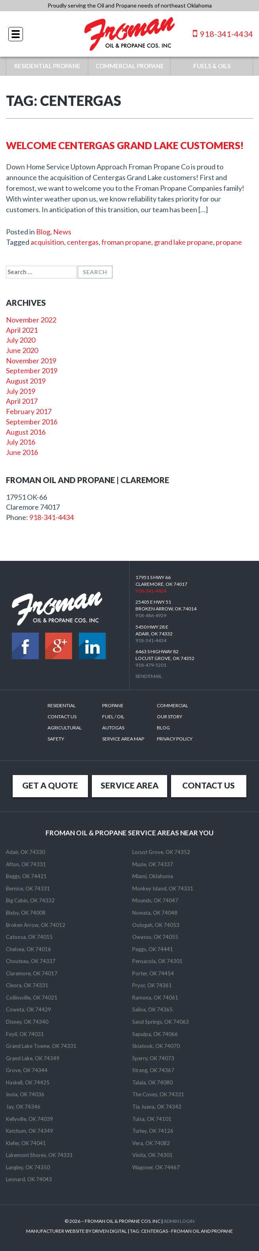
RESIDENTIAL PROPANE (47, 65)
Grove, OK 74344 (27, 1070)
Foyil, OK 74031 (25, 1034)
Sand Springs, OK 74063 (160, 1022)
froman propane (126, 242)
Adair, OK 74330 (25, 852)
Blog (43, 231)
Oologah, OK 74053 (155, 925)
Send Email (148, 676)
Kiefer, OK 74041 (26, 1143)
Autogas (113, 728)
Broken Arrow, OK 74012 (35, 925)
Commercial (172, 705)
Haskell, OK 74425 (28, 1082)
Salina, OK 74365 (152, 1009)
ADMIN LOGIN (179, 1221)
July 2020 (20, 340)
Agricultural (65, 728)
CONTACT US (208, 785)
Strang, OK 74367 (153, 1070)
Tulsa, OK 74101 (151, 1119)
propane (229, 242)
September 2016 (31, 421)
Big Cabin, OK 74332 (30, 900)
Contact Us (62, 717)
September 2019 (31, 370)
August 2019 (26, 380)
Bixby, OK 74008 (26, 912)
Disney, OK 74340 (27, 1022)
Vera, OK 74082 (151, 1143)
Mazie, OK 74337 (152, 864)
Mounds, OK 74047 (155, 900)
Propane (113, 705)
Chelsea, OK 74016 (28, 949)
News (62, 231)
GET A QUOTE (50, 785)
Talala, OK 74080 (152, 1082)
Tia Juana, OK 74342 (156, 1106)
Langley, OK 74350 (28, 1167)
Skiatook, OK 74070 (156, 1046)
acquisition (47, 242)
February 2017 (28, 411)
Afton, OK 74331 (26, 864)
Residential (62, 705)
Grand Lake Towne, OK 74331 (41, 1046)
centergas (83, 242)
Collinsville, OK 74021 (31, 997)
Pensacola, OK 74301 (157, 961)
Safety (56, 739)
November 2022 (31, 319)
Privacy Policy (174, 739)
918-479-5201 (150, 665)
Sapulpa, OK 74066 (155, 1034)
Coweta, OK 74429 (28, 1009)
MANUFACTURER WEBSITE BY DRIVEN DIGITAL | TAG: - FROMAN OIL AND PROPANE (129, 1231)
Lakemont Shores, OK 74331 (39, 1155)
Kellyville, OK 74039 (29, 1119)
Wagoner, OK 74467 (156, 1167)
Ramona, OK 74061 (155, 997)
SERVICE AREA (129, 785)
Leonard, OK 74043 (29, 1179)
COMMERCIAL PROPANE (129, 65)
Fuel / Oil (113, 717)
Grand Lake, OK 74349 (32, 1058)
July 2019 (20, 391)
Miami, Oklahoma (152, 876)
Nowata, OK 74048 (154, 912)
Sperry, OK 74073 (153, 1058)
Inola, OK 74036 (25, 1094)
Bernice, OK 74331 (28, 888)
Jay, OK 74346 (23, 1106)
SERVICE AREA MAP (123, 739)
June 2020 (22, 350)
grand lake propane (183, 242)
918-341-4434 (223, 33)
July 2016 (20, 441)
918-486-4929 (150, 615)
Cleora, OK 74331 (27, 985)
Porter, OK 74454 (153, 973)
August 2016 (26, 432)
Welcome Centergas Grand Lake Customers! (125, 145)
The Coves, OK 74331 (158, 1094)
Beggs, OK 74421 (26, 876)
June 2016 (22, 452)
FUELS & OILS (211, 65)
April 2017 (22, 401)
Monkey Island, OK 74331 (162, 888)
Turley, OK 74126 (152, 1131)
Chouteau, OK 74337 (30, 961)
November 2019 (31, 360)
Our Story (169, 717)
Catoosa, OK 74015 (29, 937)
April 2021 (22, 330)
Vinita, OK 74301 (152, 1155)
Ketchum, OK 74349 (29, 1131)
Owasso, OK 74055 (155, 937)
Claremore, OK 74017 (31, 973)
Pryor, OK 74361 (152, 985)
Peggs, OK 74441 (152, 949)
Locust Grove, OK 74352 (161, 852)
